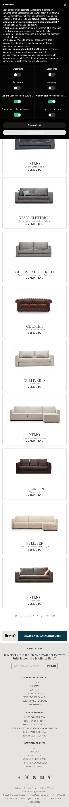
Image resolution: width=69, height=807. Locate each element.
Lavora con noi (34, 694)
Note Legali (26, 798)
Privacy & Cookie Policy (34, 763)
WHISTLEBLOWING (34, 767)
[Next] (37, 615)
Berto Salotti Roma (34, 721)
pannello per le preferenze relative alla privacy (24, 61)
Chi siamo (34, 686)
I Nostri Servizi (34, 682)
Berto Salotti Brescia (34, 732)
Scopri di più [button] (34, 125)
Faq (34, 748)
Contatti (34, 690)
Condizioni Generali (34, 759)
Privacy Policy (57, 798)
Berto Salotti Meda (34, 717)
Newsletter (34, 755)
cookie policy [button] (30, 25)
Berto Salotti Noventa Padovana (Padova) (34, 728)
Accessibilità (34, 802)
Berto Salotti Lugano (34, 736)
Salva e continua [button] (34, 132)
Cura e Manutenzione (34, 701)
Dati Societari (11, 798)
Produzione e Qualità (34, 697)
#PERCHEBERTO (34, 705)
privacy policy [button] (39, 13)
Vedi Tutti (50, 616)
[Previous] (16, 615)
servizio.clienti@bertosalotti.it (34, 792)
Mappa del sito (41, 798)
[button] (65, 4)
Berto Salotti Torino (34, 725)
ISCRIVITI (51, 666)
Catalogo (34, 752)
